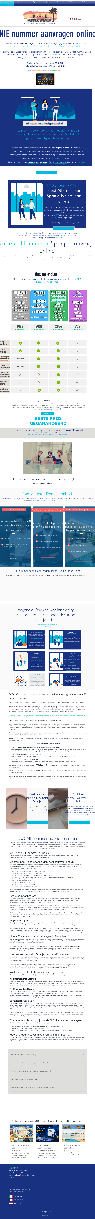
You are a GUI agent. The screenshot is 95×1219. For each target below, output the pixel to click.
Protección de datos (51, 1212)
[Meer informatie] (13, 558)
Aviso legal (60, 1212)
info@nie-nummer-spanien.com (22, 1189)
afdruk (43, 1212)
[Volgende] (2, 538)
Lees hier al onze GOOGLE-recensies (44, 483)
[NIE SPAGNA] (75, 18)
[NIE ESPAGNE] (71, 18)
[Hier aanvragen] (46, 172)
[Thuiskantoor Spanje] (14, 509)
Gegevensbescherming (34, 1212)
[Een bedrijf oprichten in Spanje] (48, 510)
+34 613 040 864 (24, 1191)
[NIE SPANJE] (79, 18)
